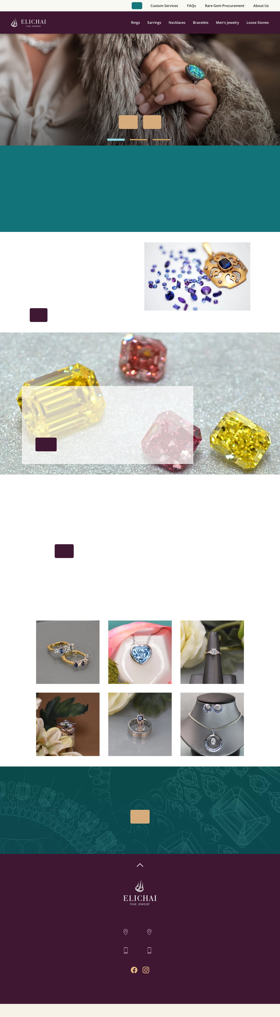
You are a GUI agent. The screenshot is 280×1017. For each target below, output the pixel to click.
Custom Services (164, 5)
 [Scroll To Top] (140, 865)
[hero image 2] (138, 139)
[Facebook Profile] (134, 970)
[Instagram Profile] (146, 970)
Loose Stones (258, 22)
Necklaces (177, 22)
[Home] (28, 23)
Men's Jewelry (227, 22)
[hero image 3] (161, 139)
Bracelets (200, 22)
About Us (261, 5)
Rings (135, 22)
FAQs (191, 5)
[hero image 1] (116, 139)
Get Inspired (38, 315)
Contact (140, 990)
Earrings (154, 22)
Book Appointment (137, 6)
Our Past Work (152, 122)
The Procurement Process (46, 444)
